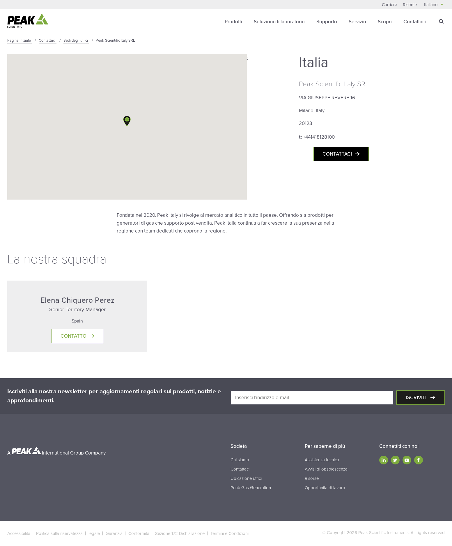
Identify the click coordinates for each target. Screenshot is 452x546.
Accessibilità (18, 533)
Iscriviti (417, 397)
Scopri (385, 22)
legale (94, 533)
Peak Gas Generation (251, 487)
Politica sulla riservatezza (59, 533)
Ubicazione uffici (246, 478)
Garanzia (114, 533)
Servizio (357, 22)
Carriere (389, 4)
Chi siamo (240, 459)
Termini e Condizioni (229, 533)
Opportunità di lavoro (325, 487)
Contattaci (414, 22)
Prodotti (233, 22)
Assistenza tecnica (322, 459)
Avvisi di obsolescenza (326, 469)
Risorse (410, 4)
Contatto (73, 336)
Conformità (138, 533)
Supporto (326, 22)
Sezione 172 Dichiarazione (180, 533)
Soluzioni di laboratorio (279, 22)
